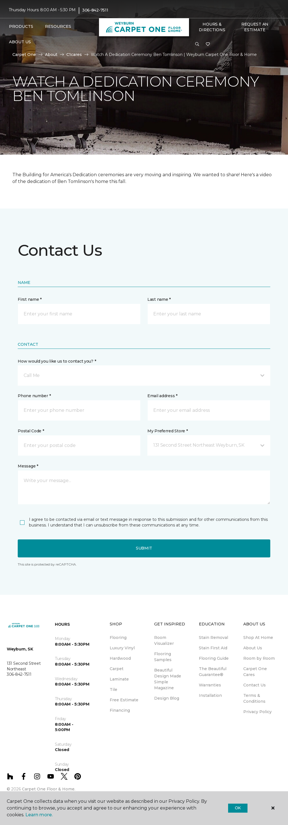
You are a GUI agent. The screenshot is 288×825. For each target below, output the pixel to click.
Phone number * (34, 396)
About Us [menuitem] (252, 647)
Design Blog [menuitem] (166, 698)
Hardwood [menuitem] (120, 658)
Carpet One (24, 54)
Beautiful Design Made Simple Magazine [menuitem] (167, 679)
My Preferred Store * (167, 431)
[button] (197, 44)
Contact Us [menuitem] (254, 685)
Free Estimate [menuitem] (124, 699)
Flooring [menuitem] (118, 637)
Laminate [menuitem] (119, 679)
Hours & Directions (212, 27)
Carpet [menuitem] (116, 668)
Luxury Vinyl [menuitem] (122, 647)
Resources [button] (58, 26)
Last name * (159, 299)
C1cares (74, 54)
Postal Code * (31, 431)
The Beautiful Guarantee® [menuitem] (212, 671)
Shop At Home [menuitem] (258, 637)
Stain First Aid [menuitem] (213, 647)
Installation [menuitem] (210, 695)
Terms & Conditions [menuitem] (254, 698)
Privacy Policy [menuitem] (257, 711)
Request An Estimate (254, 27)
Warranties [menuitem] (210, 685)
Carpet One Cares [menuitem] (255, 671)
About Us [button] (20, 41)
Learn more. (39, 814)
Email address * (162, 396)
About (51, 54)
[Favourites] (207, 44)
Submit (144, 548)
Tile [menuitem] (113, 689)
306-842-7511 (95, 10)
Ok (238, 807)
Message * (28, 466)
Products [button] (21, 26)
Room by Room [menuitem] (259, 658)
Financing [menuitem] (120, 710)
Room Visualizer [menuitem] (164, 640)
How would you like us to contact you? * (57, 361)
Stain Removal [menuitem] (213, 637)
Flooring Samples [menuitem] (163, 656)
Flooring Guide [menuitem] (214, 658)
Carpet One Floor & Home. (48, 789)
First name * (30, 299)
